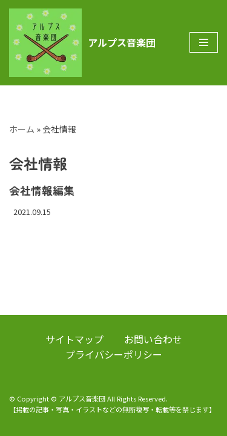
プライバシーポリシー (113, 354)
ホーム (22, 129)
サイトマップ (74, 339)
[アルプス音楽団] (82, 42)
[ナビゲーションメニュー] (203, 42)
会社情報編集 (41, 190)
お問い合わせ (153, 339)
